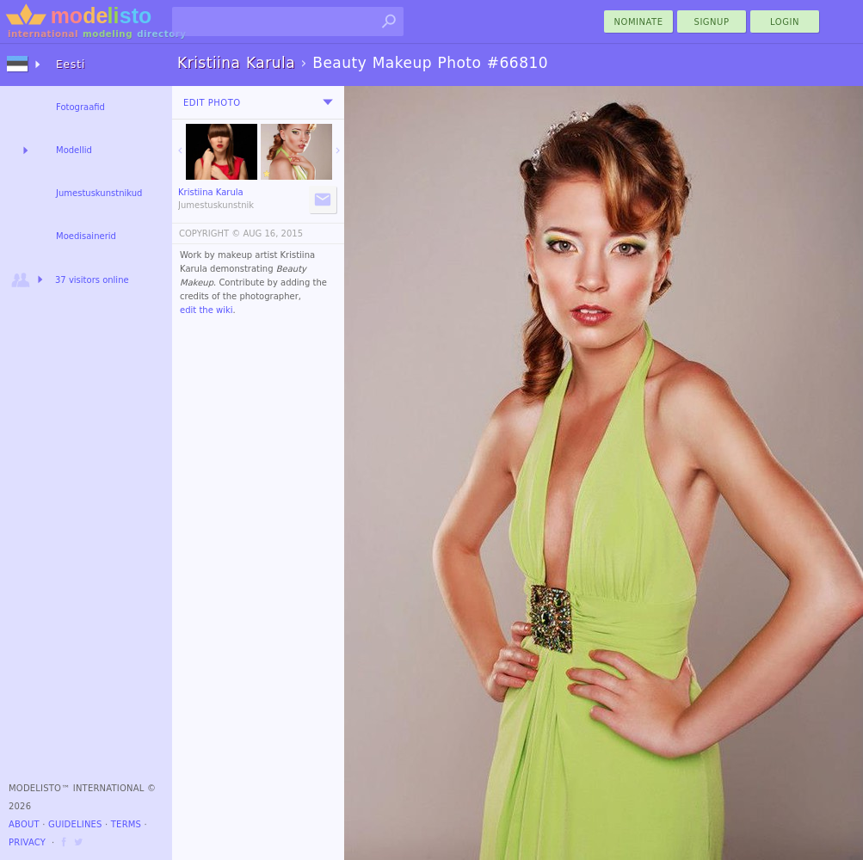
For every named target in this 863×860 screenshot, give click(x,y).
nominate (638, 22)
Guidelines (75, 824)
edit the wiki (206, 310)
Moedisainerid (86, 236)
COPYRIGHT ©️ (209, 233)
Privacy (27, 842)
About (24, 824)
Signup (712, 22)
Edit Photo (212, 103)
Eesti (70, 64)
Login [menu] (784, 22)
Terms (126, 824)
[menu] (328, 102)
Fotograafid (80, 107)
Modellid (74, 150)
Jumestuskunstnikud (99, 193)
